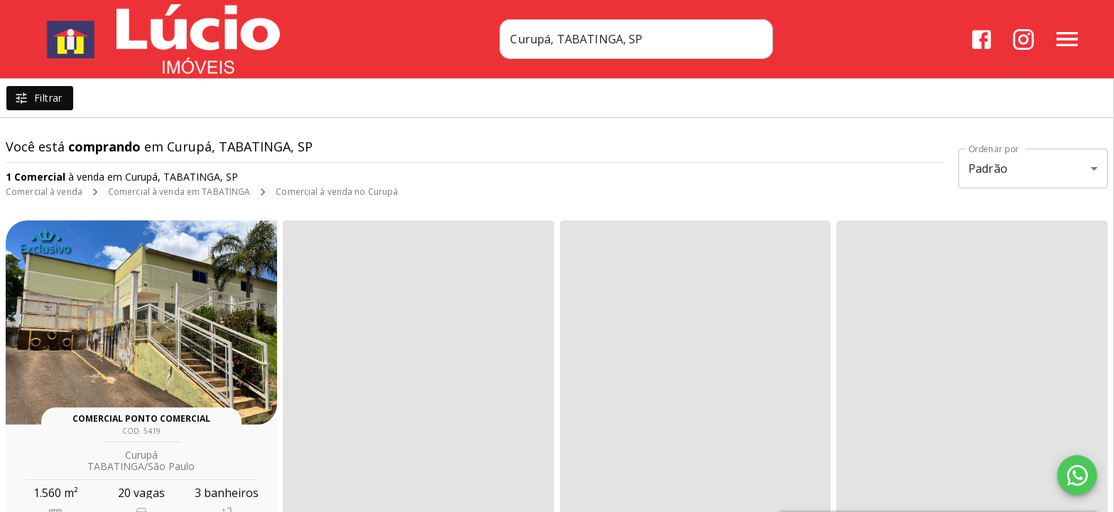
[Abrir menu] (1067, 39)
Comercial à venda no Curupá (337, 192)
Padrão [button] (987, 168)
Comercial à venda (44, 192)
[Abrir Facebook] (981, 39)
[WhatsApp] (1077, 475)
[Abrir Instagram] (1023, 39)
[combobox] (636, 39)
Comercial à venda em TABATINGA (179, 192)
